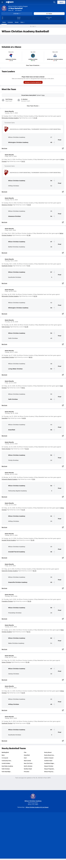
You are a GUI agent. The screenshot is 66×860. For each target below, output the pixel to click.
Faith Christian (6, 327)
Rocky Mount (47, 752)
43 (51, 582)
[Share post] (63, 148)
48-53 (30, 357)
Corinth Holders (6, 763)
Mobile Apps (37, 831)
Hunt (25, 758)
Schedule (10, 22)
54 (51, 180)
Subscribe (27, 834)
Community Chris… (7, 760)
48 (51, 364)
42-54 (35, 296)
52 (51, 186)
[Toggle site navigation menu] (2, 2)
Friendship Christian (7, 601)
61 (51, 399)
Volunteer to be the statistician (33, 82)
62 (51, 638)
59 (51, 394)
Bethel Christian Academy (14, 247)
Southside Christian (7, 266)
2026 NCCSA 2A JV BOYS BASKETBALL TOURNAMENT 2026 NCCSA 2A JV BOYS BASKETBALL (32, 129)
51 (51, 643)
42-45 (23, 693)
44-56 (24, 418)
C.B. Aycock (5, 758)
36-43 (34, 571)
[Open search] (54, 2)
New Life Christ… (28, 763)
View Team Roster (33, 106)
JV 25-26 (16, 13)
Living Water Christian (8, 357)
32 (51, 460)
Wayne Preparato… (49, 769)
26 (51, 613)
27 (51, 137)
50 (51, 608)
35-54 (29, 205)
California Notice (38, 837)
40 (51, 674)
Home (4, 22)
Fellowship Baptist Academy (9, 479)
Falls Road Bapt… (6, 771)
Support (33, 841)
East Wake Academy (7, 766)
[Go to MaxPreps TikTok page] (20, 826)
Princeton (26, 771)
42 (51, 302)
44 (51, 424)
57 (51, 272)
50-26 (29, 601)
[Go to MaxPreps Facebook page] (45, 826)
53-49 (26, 327)
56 (51, 430)
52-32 (27, 449)
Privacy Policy (37, 834)
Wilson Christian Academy (14, 137)
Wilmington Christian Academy (10, 118)
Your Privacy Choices (33, 839)
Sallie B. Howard (48, 758)
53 (51, 333)
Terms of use (26, 837)
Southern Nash (48, 760)
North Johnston (28, 766)
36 (51, 577)
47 (51, 242)
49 (51, 142)
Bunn (3, 755)
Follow (49, 13)
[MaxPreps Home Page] (30, 26)
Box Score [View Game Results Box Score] (4, 148)
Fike (25, 752)
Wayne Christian (48, 766)
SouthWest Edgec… (49, 763)
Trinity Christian (6, 449)
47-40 (27, 662)
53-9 (33, 479)
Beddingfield (5, 752)
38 (51, 247)
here (43, 95)
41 (51, 516)
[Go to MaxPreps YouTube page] (26, 826)
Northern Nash (28, 769)
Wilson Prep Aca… (49, 771)
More (22, 22)
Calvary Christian (6, 662)
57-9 (28, 266)
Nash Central (27, 760)
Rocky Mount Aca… (49, 755)
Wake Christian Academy (13, 643)
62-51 (28, 632)
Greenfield (4, 418)
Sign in (61, 2)
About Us (28, 831)
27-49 (35, 118)
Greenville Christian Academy (10, 571)
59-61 (23, 388)
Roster (16, 22)
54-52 (23, 161)
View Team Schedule (33, 65)
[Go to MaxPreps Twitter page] (39, 826)
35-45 (32, 540)
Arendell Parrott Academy (9, 540)
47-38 (28, 235)
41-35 (23, 510)
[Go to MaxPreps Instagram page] (33, 826)
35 (51, 211)
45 (51, 552)
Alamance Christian (7, 205)
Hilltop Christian (11, 186)
